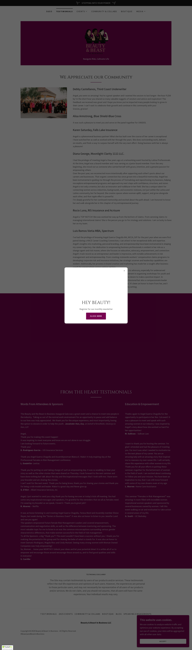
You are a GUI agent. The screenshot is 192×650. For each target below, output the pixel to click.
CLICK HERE (96, 316)
